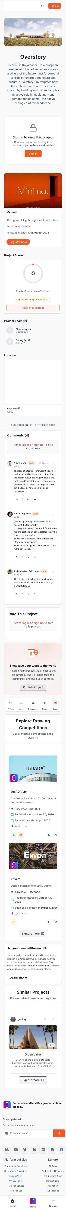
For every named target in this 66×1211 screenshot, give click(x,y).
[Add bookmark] (49, 835)
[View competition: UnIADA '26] (35, 769)
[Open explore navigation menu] (12, 1203)
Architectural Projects (53, 1171)
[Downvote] (28, 499)
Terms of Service (15, 1185)
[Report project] (55, 703)
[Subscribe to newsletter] (59, 1133)
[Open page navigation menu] (53, 1203)
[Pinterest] (34, 1150)
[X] (25, 1150)
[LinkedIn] (43, 1150)
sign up (39, 444)
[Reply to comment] (35, 499)
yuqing (22, 1019)
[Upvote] (17, 499)
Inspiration (53, 1185)
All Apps (53, 1166)
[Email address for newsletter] (28, 1133)
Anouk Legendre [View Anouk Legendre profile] (22, 513)
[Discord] (7, 1150)
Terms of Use (15, 1190)
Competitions (52, 1181)
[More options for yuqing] (53, 1019)
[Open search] (42, 5)
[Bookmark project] (21, 703)
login (25, 444)
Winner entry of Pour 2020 (33, 299)
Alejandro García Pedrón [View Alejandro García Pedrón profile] (26, 571)
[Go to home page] (33, 1203)
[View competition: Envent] (35, 856)
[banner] (33, 210)
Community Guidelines (15, 1166)
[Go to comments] (33, 703)
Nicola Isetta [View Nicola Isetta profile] (20, 463)
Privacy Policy (15, 1181)
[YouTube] (16, 1150)
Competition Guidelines (15, 1171)
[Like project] (10, 703)
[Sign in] (54, 6)
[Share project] (44, 703)
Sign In (33, 153)
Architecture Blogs (52, 1176)
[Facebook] (61, 1150)
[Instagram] (52, 1150)
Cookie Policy (16, 1176)
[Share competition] (56, 835)
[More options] (53, 464)
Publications (53, 1190)
